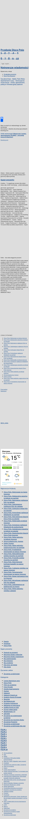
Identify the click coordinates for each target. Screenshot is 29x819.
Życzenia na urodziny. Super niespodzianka (12, 812)
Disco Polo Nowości (9, 76)
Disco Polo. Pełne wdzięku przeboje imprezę (13, 538)
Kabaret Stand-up (10, 695)
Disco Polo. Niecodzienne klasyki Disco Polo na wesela (16, 518)
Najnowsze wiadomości (14, 67)
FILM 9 (4, 747)
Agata (5, 756)
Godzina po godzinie (6, 482)
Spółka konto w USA (11, 707)
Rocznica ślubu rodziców (13, 655)
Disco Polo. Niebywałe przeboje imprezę (15, 360)
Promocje (6, 795)
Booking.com (4, 140)
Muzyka (7, 699)
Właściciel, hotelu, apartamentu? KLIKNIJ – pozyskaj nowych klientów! (14, 135)
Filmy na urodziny (9, 766)
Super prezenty (7, 180)
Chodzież (6, 763)
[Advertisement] (12, 12)
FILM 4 (4, 736)
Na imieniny (8, 661)
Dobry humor (8, 376)
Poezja (6, 641)
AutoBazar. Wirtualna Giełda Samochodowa (12, 758)
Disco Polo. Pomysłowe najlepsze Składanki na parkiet (13, 354)
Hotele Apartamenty (11, 689)
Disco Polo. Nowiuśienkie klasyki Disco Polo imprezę (16, 534)
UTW (5, 805)
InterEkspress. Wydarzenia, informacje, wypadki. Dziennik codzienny (15, 777)
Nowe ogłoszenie (9, 786)
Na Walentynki (9, 701)
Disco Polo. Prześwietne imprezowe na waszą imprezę (15, 551)
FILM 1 (3, 729)
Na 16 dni (4, 484)
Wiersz (6, 806)
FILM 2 (4, 732)
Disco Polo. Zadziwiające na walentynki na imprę (14, 585)
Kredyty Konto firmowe (12, 697)
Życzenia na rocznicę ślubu (14, 720)
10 (17, 58)
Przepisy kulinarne (11, 703)
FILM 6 (4, 741)
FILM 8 (4, 745)
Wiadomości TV (9, 712)
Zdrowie (7, 714)
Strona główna (8, 753)
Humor (6, 691)
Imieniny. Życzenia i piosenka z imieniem (15, 775)
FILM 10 (4, 749)
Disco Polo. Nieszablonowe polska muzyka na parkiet (14, 555)
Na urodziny (8, 663)
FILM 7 (3, 743)
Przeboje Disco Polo (12, 49)
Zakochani (7, 808)
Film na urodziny (10, 685)
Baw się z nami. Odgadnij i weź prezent (15, 761)
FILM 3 (4, 734)
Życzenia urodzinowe (12, 674)
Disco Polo (7, 646)
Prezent (6, 793)
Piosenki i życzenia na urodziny (13, 790)
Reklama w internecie (12, 705)
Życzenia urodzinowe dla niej (15, 726)
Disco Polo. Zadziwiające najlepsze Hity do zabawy (13, 505)
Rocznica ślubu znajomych (14, 657)
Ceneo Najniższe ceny (12, 681)
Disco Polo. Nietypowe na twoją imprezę (15, 338)
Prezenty (7, 643)
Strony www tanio (10, 709)
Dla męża (7, 667)
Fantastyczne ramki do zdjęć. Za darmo (15, 764)
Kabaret (7, 693)
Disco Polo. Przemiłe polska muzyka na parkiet (14, 559)
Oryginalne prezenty (10, 74)
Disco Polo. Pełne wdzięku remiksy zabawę (13, 590)
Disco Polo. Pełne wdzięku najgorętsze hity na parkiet (14, 546)
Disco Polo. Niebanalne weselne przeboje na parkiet (15, 497)
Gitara (5, 768)
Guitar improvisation (10, 770)
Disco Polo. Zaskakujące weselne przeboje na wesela (16, 530)
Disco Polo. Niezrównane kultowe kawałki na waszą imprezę (13, 564)
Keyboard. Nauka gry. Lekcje (12, 785)
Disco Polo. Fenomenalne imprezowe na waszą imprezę (15, 573)
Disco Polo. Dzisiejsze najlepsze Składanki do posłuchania (15, 526)
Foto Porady (8, 687)
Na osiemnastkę (10, 659)
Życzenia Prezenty (10, 722)
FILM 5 (3, 738)
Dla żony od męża (10, 665)
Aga (5, 754)
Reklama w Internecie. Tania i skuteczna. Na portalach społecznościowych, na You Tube (15, 798)
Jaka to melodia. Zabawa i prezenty (14, 783)
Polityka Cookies (8, 791)
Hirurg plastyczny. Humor (11, 375)
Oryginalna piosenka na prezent (13, 788)
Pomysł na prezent (11, 652)
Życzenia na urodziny (10, 810)
